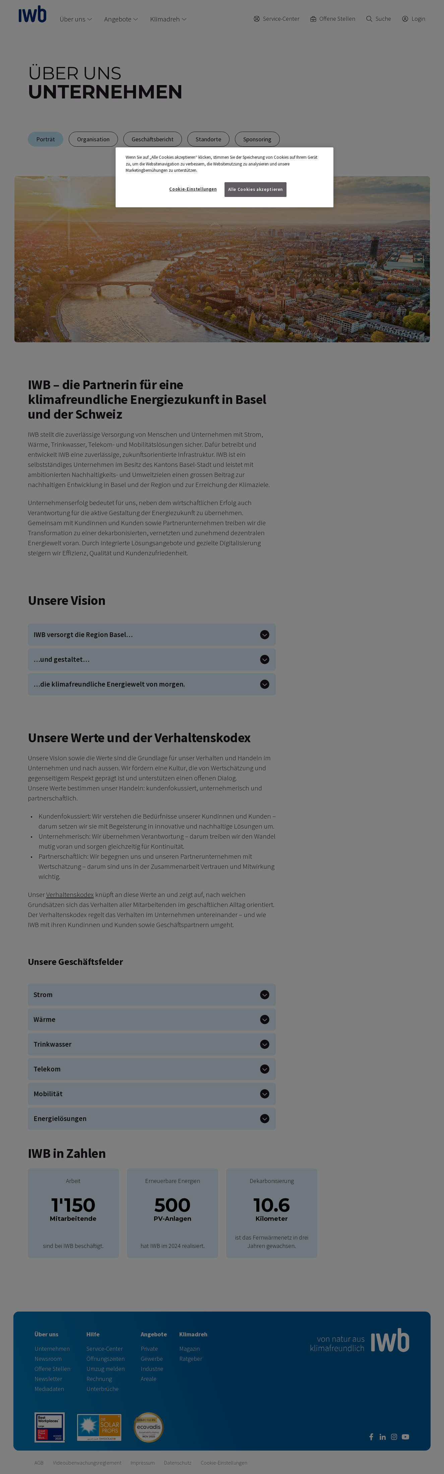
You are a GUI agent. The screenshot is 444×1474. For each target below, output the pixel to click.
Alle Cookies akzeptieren (255, 189)
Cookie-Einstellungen (192, 189)
